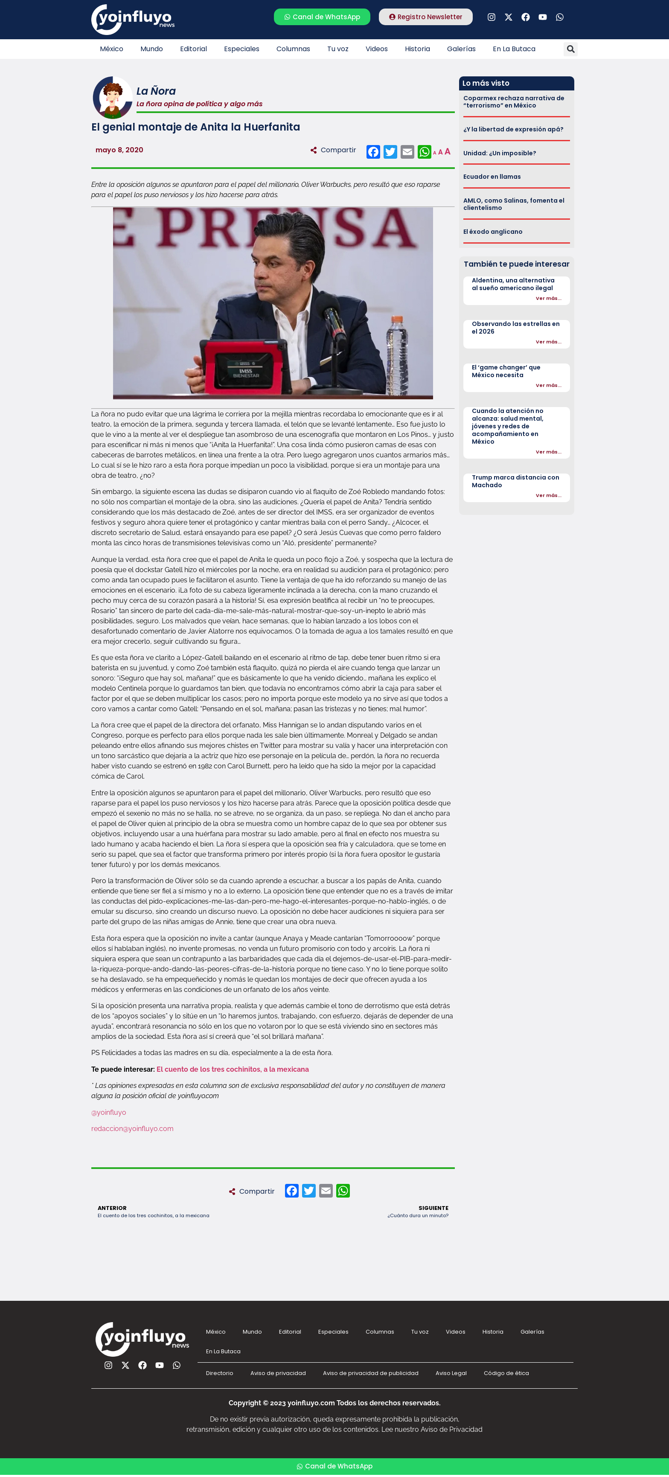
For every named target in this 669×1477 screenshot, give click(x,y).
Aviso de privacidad (278, 1373)
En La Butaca (514, 49)
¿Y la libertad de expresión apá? (513, 129)
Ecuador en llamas (492, 176)
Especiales (241, 49)
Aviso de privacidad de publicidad (371, 1373)
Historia (417, 49)
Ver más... (548, 298)
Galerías (461, 49)
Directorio (219, 1373)
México (111, 49)
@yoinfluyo (108, 1112)
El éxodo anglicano (493, 231)
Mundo (151, 49)
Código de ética (506, 1373)
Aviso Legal (451, 1373)
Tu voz (338, 49)
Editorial (193, 49)
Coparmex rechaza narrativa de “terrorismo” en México (513, 102)
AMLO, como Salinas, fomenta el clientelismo (513, 204)
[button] (571, 49)
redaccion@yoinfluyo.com (132, 1129)
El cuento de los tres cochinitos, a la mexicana (233, 1069)
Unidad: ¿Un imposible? (499, 153)
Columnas (293, 49)
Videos (377, 49)
